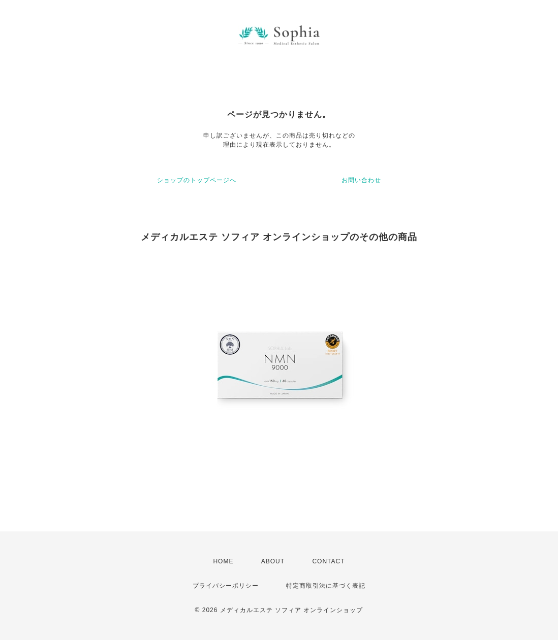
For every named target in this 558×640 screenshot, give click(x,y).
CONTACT (328, 561)
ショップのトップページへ (196, 180)
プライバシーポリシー (226, 585)
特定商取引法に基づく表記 (325, 585)
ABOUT (273, 561)
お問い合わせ (361, 180)
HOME (223, 561)
